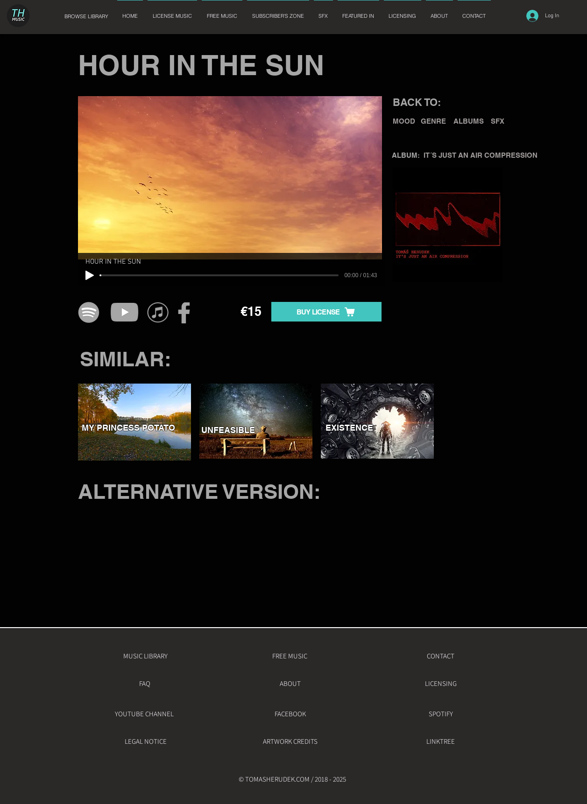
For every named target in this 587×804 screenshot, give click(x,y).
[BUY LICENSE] (326, 312)
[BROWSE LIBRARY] (86, 16)
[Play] (89, 275)
